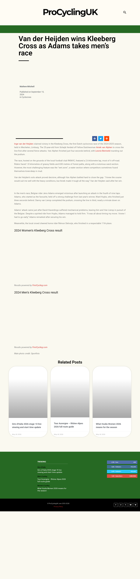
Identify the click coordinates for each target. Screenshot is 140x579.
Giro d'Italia (41, 467)
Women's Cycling (43, 486)
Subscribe (133, 476)
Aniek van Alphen (104, 147)
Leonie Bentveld (102, 151)
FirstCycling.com (39, 285)
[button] (124, 12)
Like (134, 462)
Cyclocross (26, 97)
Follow (133, 467)
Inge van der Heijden (23, 144)
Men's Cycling (42, 476)
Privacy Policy (58, 507)
